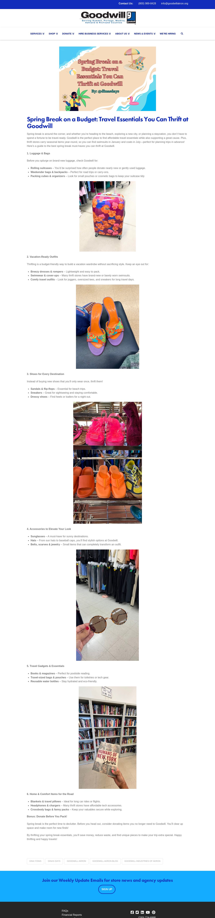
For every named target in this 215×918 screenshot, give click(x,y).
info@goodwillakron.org (174, 3)
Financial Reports (72, 914)
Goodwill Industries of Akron (142, 861)
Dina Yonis (35, 861)
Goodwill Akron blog (105, 861)
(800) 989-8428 (147, 3)
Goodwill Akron (76, 861)
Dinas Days (54, 861)
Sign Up (107, 889)
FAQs (65, 910)
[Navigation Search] (182, 33)
